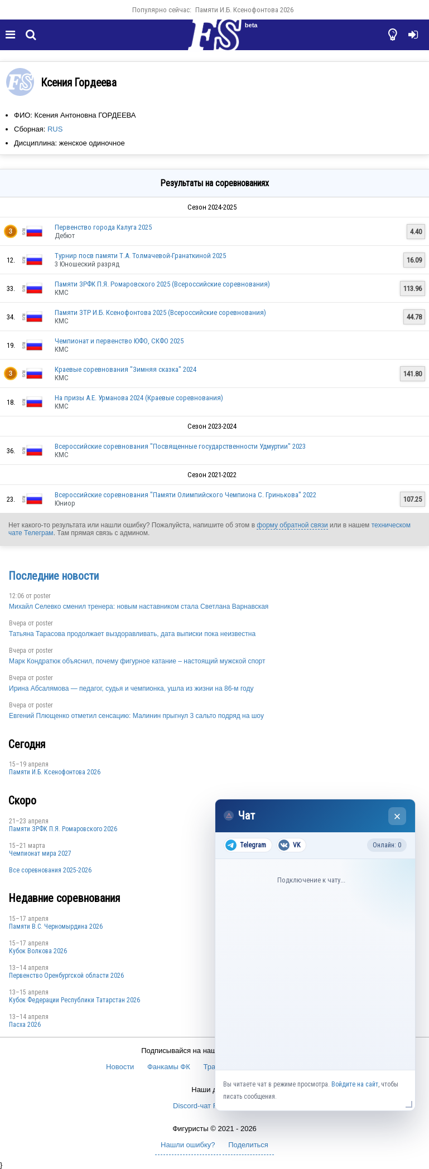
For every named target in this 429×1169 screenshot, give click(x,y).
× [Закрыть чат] (397, 816)
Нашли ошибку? (188, 1145)
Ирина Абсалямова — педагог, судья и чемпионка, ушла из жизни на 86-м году (131, 688)
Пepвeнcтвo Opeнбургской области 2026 (66, 975)
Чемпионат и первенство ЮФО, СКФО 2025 (119, 341)
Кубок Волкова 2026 (38, 951)
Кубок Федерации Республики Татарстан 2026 (74, 1000)
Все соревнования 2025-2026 (50, 870)
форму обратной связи (292, 525)
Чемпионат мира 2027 (40, 853)
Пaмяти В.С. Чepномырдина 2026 (56, 926)
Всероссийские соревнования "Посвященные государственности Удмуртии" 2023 (180, 446)
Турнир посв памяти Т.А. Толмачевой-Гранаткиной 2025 (140, 255)
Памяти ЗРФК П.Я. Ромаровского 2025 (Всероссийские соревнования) (162, 284)
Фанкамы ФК (168, 1067)
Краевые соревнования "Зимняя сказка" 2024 (125, 369)
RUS (54, 129)
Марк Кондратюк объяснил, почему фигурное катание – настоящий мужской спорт (137, 661)
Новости (120, 1067)
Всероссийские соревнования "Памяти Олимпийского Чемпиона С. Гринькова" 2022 (185, 495)
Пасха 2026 (25, 1025)
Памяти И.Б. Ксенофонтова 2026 (244, 10)
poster (42, 596)
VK (289, 845)
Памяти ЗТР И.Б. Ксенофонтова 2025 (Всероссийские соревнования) (160, 312)
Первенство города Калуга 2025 (103, 227)
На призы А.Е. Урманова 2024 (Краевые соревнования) (139, 398)
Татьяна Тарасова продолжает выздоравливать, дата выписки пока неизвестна (132, 634)
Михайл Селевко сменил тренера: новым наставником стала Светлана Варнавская (138, 606)
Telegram (245, 845)
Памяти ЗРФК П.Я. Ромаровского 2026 (63, 829)
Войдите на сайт (354, 1084)
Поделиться (248, 1145)
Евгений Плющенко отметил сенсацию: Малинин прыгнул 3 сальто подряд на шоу (136, 716)
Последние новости (53, 576)
